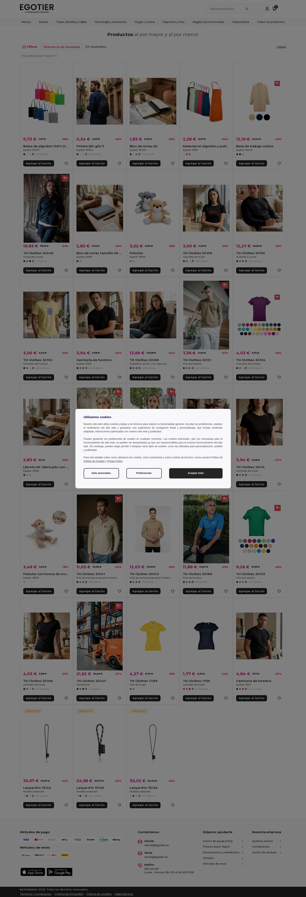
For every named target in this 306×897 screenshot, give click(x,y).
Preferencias (144, 473)
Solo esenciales (101, 473)
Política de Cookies (94, 461)
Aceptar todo (196, 473)
